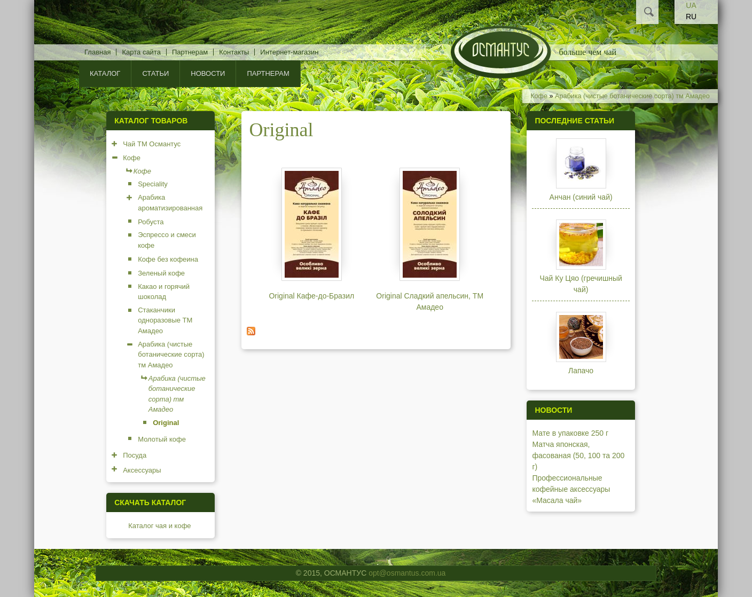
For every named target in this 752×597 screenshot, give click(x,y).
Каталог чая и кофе (159, 526)
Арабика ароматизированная (170, 202)
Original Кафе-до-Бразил (311, 296)
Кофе (538, 96)
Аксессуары (142, 470)
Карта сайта (141, 52)
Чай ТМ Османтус (152, 144)
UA (691, 5)
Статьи (155, 73)
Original (166, 423)
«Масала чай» (557, 500)
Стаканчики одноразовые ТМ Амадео (165, 320)
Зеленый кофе (161, 273)
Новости (208, 73)
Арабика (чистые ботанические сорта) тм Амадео (632, 96)
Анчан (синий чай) (581, 197)
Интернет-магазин (289, 52)
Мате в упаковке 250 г (570, 433)
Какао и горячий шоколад (164, 291)
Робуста (150, 222)
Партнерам (190, 52)
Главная (97, 52)
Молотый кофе (162, 439)
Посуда (134, 455)
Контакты (234, 52)
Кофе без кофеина (168, 259)
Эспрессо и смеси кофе (167, 240)
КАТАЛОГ (105, 73)
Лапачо (580, 370)
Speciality (153, 184)
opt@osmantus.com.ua (407, 573)
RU (691, 16)
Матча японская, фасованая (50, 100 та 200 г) (578, 455)
